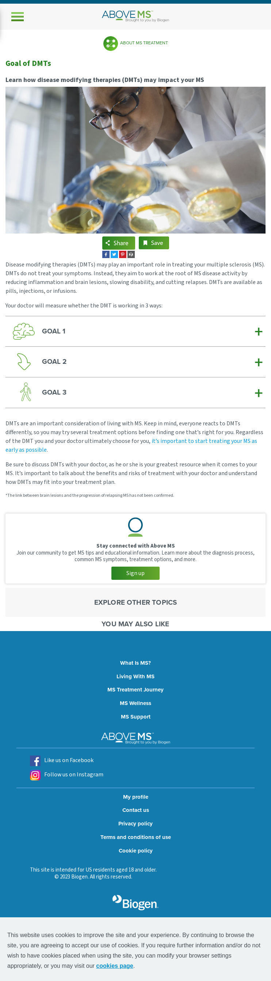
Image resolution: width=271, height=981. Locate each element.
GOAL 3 (54, 392)
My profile (135, 797)
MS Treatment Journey (135, 690)
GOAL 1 (53, 331)
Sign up (135, 573)
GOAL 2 (54, 361)
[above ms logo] (135, 16)
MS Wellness (135, 703)
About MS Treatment (144, 43)
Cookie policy (136, 851)
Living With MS (135, 676)
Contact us (135, 810)
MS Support (135, 717)
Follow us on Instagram (66, 775)
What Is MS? (135, 663)
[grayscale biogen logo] (135, 902)
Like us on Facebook (61, 761)
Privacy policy (135, 824)
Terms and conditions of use (135, 837)
